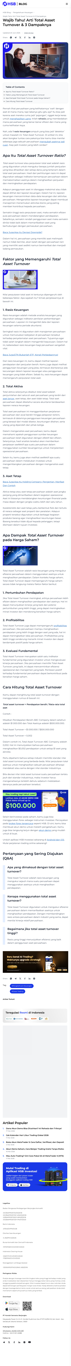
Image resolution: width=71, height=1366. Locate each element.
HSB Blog (7, 12)
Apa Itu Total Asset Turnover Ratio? (20, 92)
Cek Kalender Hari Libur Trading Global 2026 (27, 1135)
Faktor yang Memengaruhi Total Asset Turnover (25, 95)
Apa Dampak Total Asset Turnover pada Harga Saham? (28, 98)
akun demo (45, 830)
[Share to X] (20, 37)
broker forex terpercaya (21, 823)
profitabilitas (60, 625)
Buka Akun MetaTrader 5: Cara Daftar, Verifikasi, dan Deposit (35, 1142)
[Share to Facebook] (25, 37)
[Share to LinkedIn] (29, 37)
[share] (9, 1342)
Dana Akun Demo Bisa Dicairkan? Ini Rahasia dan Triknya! (34, 1128)
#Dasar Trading (17, 991)
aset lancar (8, 398)
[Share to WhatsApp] (11, 37)
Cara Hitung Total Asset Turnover (19, 101)
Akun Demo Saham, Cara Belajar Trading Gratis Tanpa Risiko (35, 1149)
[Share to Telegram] (15, 37)
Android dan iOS (55, 840)
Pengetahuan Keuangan (23, 12)
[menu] (66, 4)
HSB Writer (29, 33)
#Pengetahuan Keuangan (22, 986)
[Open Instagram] (34, 37)
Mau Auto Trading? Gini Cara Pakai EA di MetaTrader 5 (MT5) (35, 1156)
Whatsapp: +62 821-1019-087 (13, 1331)
